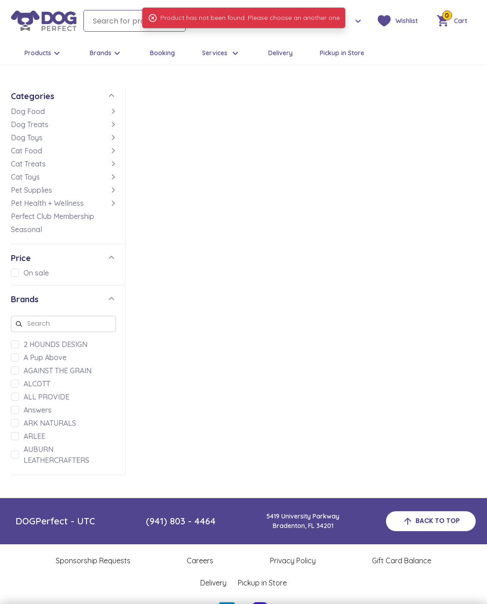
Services (221, 53)
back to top (430, 521)
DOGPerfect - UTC (55, 521)
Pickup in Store (342, 53)
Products (43, 53)
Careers (200, 560)
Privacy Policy (293, 560)
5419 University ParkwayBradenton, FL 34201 (302, 521)
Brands (106, 53)
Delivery (280, 53)
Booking (162, 53)
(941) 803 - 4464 (181, 521)
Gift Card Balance (401, 560)
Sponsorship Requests (93, 560)
